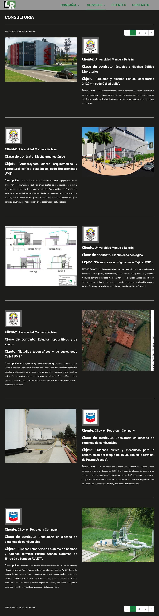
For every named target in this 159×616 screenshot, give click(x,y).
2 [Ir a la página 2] (139, 33)
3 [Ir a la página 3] (145, 33)
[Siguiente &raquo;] (151, 33)
